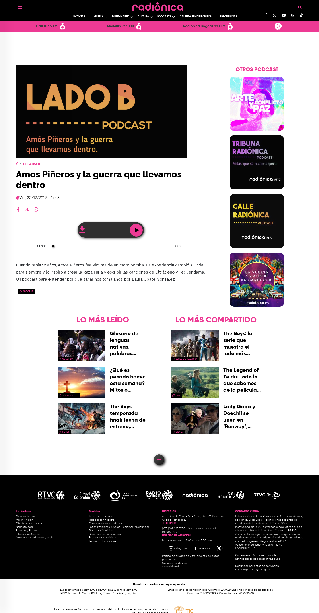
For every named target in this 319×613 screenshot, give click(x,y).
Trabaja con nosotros (102, 520)
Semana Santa (70, 395)
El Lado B (31, 164)
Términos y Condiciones (103, 541)
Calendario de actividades (105, 523)
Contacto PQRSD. (286, 530)
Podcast (28, 291)
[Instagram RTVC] (178, 548)
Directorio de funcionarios (105, 534)
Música (99, 16)
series (65, 432)
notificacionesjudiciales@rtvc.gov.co (257, 559)
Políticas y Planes (26, 530)
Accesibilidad (170, 566)
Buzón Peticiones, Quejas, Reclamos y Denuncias (119, 527)
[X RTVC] (220, 548)
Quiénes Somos (25, 516)
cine (178, 395)
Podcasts (164, 16)
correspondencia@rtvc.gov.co (281, 527)
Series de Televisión (187, 359)
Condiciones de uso (174, 563)
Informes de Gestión (28, 534)
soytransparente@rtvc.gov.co (253, 569)
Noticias (79, 16)
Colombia (67, 359)
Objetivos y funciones (29, 523)
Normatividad (24, 527)
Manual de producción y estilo (34, 537)
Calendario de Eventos (196, 16)
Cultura (143, 16)
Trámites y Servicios (101, 530)
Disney (179, 432)
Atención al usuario (101, 516)
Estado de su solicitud (102, 537)
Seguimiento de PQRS (273, 541)
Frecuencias (228, 16)
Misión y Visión (24, 520)
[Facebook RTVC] (201, 548)
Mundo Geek (120, 16)
